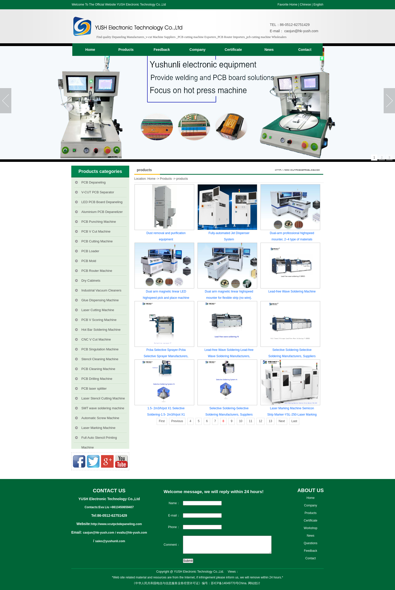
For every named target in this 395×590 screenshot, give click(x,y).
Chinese (305, 4)
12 (260, 421)
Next (282, 421)
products (182, 178)
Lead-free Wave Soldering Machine (292, 291)
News (269, 50)
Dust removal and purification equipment (165, 236)
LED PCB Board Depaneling (101, 202)
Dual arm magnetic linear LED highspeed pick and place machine (166, 295)
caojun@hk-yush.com (300, 31)
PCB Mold (88, 261)
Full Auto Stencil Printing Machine (99, 439)
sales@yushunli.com (110, 541)
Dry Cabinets (90, 280)
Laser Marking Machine (98, 428)
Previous (177, 421)
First (162, 421)
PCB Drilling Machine (96, 379)
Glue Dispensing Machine (100, 300)
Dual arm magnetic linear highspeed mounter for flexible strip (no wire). (229, 295)
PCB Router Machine (96, 271)
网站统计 (254, 583)
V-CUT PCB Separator (97, 192)
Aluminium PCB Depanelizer (102, 212)
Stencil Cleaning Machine (99, 359)
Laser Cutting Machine (97, 310)
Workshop (310, 528)
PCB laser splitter (94, 388)
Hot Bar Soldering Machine (100, 329)
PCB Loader (90, 251)
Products (126, 50)
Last (294, 421)
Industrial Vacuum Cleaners (101, 290)
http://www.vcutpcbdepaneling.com (116, 524)
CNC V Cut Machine (96, 339)
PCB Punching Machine (98, 222)
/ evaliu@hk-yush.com (131, 532)
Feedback (162, 50)
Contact (304, 50)
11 (250, 421)
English (318, 4)
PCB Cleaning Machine (98, 369)
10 (240, 421)
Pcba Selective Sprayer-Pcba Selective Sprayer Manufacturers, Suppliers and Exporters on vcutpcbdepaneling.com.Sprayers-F (166, 353)
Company (197, 50)
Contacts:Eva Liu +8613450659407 (109, 507)
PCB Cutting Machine (97, 241)
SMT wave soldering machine (102, 408)
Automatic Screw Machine (100, 418)
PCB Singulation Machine (99, 349)
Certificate (233, 50)
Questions (310, 543)
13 (270, 421)
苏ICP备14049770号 (224, 583)
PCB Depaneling (93, 182)
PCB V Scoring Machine (98, 320)
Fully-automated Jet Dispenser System (229, 236)
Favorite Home (288, 4)
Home (90, 50)
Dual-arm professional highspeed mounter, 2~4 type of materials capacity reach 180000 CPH (292, 237)
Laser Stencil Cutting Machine (103, 398)
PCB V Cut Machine (96, 231)
